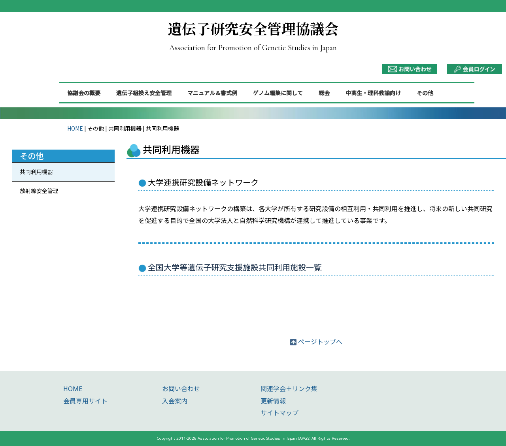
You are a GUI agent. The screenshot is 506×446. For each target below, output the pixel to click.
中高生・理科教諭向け (373, 93)
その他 (425, 93)
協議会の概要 (83, 93)
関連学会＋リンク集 (289, 388)
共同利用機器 (36, 172)
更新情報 (273, 401)
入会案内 (174, 401)
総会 (324, 93)
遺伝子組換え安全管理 (144, 93)
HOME (75, 128)
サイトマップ (279, 413)
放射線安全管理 (39, 191)
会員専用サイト (85, 401)
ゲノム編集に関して (278, 93)
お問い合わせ (181, 388)
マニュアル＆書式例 (212, 93)
